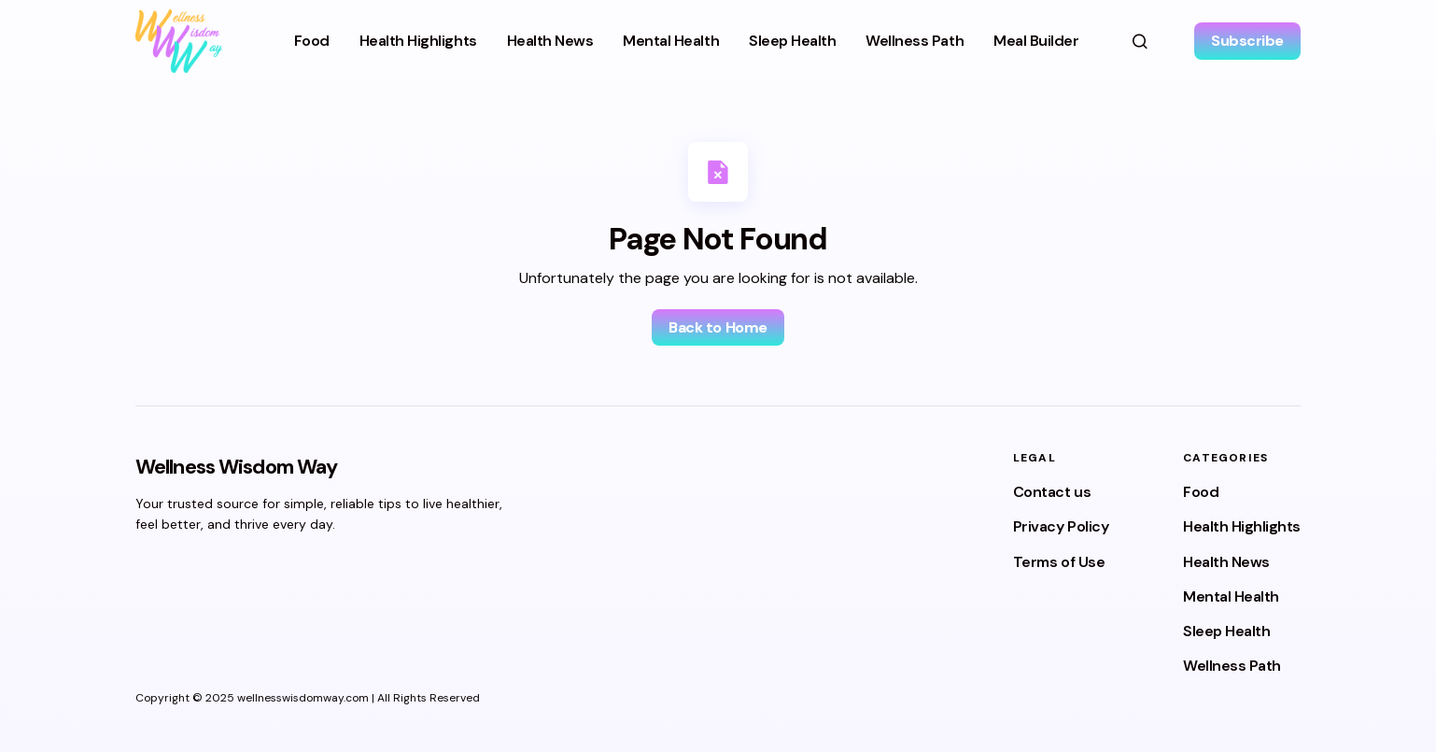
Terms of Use (1059, 562)
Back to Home (718, 327)
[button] (1140, 41)
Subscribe (1247, 40)
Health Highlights (1242, 526)
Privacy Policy (1060, 526)
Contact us (1052, 492)
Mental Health (1231, 596)
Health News (1226, 562)
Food (1200, 492)
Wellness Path (1232, 665)
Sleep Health (1226, 631)
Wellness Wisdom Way (236, 466)
